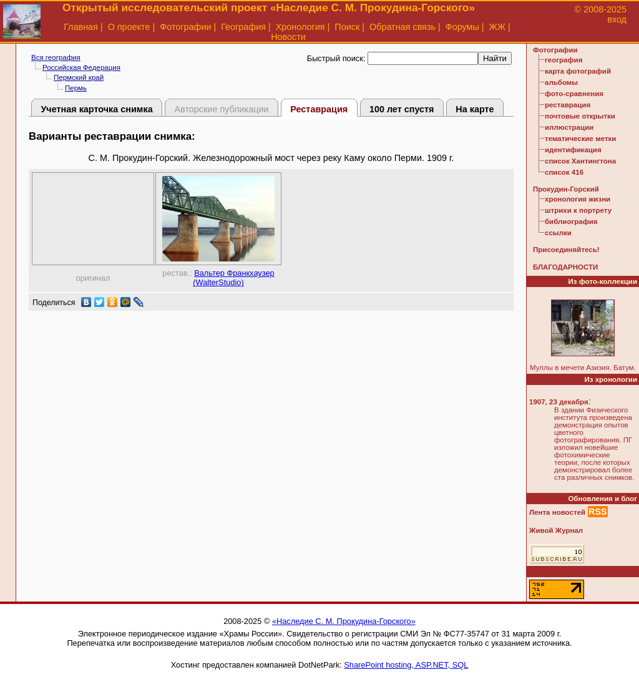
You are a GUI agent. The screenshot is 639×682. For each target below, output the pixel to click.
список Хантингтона (580, 161)
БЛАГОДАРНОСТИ (565, 267)
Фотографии (185, 27)
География (243, 27)
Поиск (346, 27)
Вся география (55, 57)
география (563, 60)
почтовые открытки (580, 116)
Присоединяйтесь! (566, 249)
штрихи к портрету (578, 210)
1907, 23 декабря (558, 402)
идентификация (573, 149)
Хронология (300, 27)
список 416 (564, 172)
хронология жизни (577, 199)
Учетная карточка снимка (96, 109)
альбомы (561, 82)
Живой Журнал (556, 530)
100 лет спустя (401, 109)
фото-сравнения (574, 93)
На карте (475, 109)
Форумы (462, 27)
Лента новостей (557, 512)
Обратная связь (402, 27)
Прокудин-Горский (566, 189)
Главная (81, 27)
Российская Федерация (81, 67)
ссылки (558, 232)
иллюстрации (569, 127)
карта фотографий (578, 71)
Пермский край (79, 77)
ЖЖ (497, 27)
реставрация (567, 105)
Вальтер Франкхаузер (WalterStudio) (233, 277)
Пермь (76, 88)
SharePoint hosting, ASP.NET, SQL (406, 665)
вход (617, 19)
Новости (288, 37)
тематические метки (580, 138)
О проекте (129, 27)
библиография (571, 221)
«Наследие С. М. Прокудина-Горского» (344, 621)
